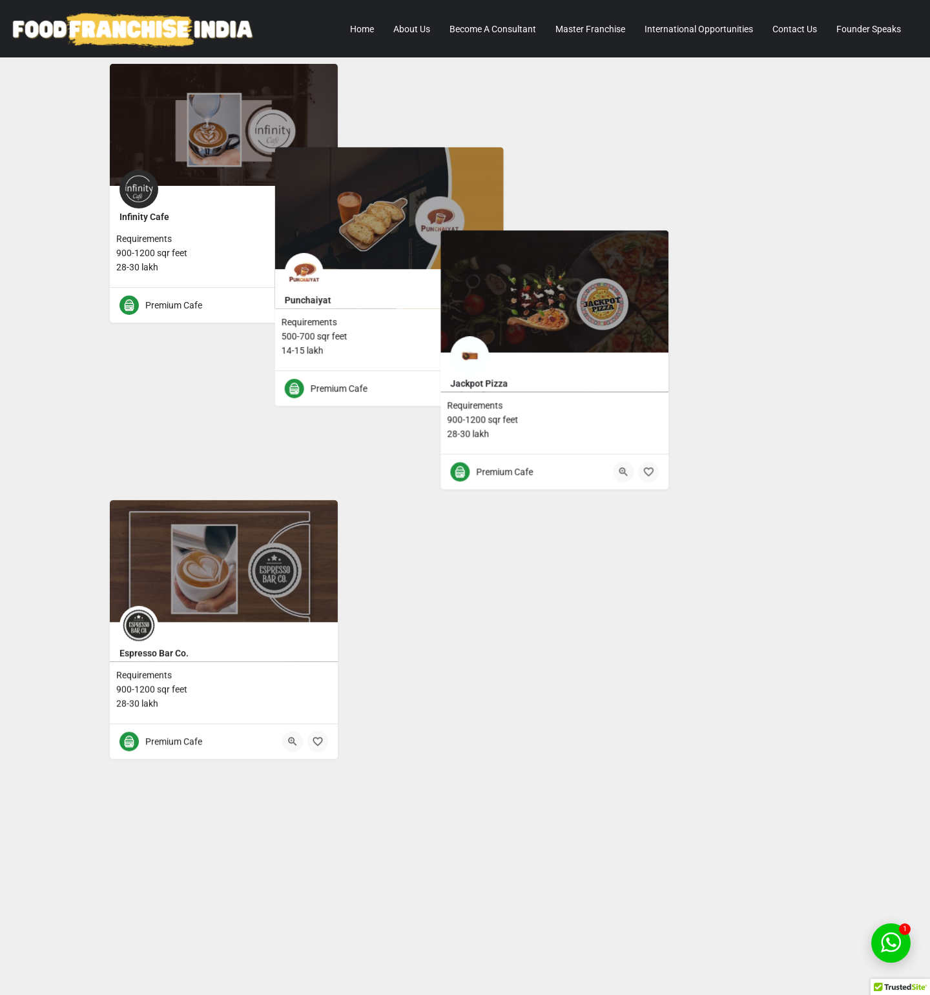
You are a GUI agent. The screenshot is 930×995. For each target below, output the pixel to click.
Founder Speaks (868, 29)
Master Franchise (590, 29)
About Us (411, 29)
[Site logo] (135, 29)
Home (362, 29)
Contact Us (794, 29)
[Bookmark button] (317, 305)
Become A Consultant (493, 29)
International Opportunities (699, 29)
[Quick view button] (292, 305)
